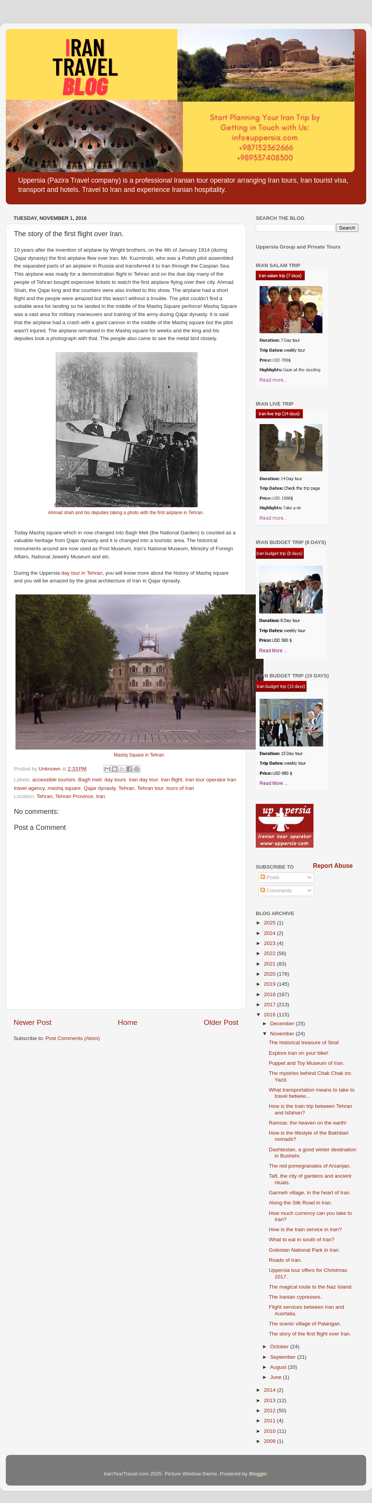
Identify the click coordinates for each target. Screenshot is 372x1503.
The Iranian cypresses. (295, 1297)
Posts (270, 877)
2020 (270, 974)
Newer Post (33, 1022)
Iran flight (172, 780)
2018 (270, 994)
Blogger (258, 1474)
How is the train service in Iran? (305, 1229)
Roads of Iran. (285, 1260)
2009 (270, 1441)
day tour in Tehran (81, 573)
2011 (270, 1421)
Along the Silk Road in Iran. (300, 1203)
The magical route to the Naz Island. (311, 1287)
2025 (270, 923)
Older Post (221, 1022)
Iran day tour (143, 780)
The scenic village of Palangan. (305, 1324)
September (283, 1357)
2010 (270, 1431)
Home (127, 1022)
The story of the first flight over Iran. (310, 1334)
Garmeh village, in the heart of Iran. (310, 1192)
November (283, 1034)
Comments (276, 890)
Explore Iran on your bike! (299, 1053)
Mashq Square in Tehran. (139, 755)
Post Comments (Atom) (73, 1038)
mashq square (64, 788)
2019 (270, 984)
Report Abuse (333, 865)
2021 (270, 964)
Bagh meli (90, 780)
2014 (270, 1390)
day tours (115, 780)
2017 (270, 1004)
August (279, 1367)
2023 (270, 943)
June (276, 1377)
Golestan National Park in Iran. (304, 1250)
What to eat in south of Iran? (302, 1239)
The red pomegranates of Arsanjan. (310, 1166)
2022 (270, 953)
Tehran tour (150, 788)
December (283, 1023)
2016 (270, 1015)
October (280, 1346)
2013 (270, 1400)
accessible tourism (53, 780)
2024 (270, 933)
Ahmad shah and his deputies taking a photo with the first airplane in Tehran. (126, 512)
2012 (270, 1410)
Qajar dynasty (99, 788)
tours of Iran (180, 788)
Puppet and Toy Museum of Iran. (306, 1063)
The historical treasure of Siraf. (304, 1042)
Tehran (126, 788)
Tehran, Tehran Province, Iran (70, 796)
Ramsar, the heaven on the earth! (307, 1123)
